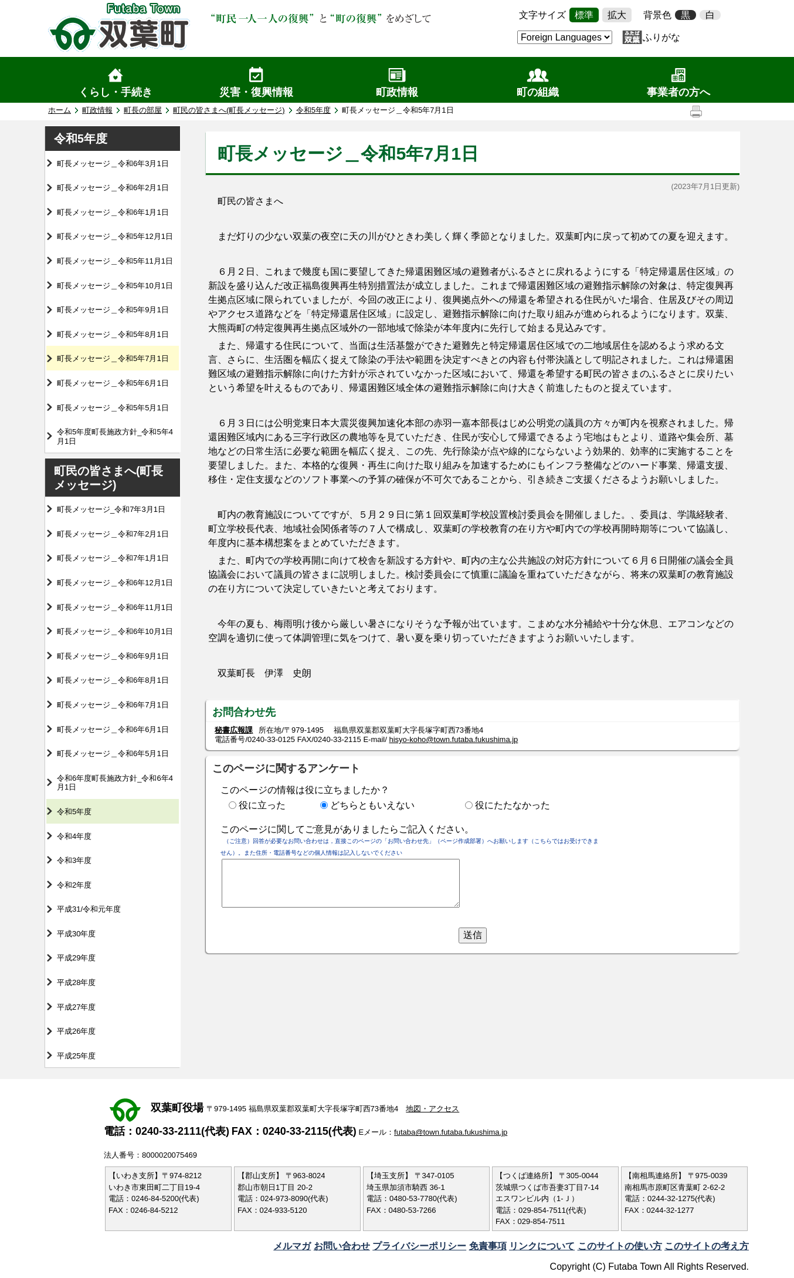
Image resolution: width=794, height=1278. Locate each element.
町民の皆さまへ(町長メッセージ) (229, 110)
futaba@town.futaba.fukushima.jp (450, 1132)
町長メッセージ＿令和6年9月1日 (113, 656)
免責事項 (488, 1246)
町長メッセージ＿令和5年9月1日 (113, 309)
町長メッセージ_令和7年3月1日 (111, 509)
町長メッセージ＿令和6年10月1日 (115, 631)
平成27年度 (76, 1007)
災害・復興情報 (256, 92)
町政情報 (397, 92)
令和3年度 (74, 860)
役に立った (262, 805)
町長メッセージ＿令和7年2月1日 (113, 534)
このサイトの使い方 (620, 1246)
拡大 (617, 15)
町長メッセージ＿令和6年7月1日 (113, 704)
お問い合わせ (342, 1246)
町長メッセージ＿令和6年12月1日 (115, 582)
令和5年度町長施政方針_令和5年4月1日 (115, 436)
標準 (584, 15)
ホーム (59, 110)
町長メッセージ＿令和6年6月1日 (113, 729)
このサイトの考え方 (706, 1246)
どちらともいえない (372, 805)
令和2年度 (74, 885)
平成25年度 (76, 1055)
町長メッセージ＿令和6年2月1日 (113, 187)
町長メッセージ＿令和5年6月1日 (113, 383)
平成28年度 (76, 982)
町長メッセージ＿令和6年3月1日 (113, 163)
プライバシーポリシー (419, 1246)
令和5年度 (313, 110)
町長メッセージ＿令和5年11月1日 (115, 261)
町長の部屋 (143, 110)
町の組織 (538, 92)
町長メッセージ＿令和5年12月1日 (115, 236)
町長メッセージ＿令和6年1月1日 (113, 212)
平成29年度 (76, 957)
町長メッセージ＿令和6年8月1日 (113, 680)
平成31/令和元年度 (89, 909)
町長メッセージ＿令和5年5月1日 (113, 407)
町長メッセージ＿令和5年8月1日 (113, 334)
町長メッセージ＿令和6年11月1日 (115, 607)
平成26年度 (76, 1031)
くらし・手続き (115, 92)
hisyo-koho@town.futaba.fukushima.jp (453, 739)
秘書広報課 (234, 730)
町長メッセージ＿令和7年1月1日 (113, 558)
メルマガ (292, 1246)
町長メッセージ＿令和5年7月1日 (113, 358)
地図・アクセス (432, 1108)
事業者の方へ (678, 92)
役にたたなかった (512, 805)
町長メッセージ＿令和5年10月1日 (115, 285)
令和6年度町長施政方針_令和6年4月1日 (115, 783)
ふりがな (661, 37)
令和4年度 (74, 836)
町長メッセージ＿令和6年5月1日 (113, 753)
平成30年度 (76, 933)
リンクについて (542, 1246)
